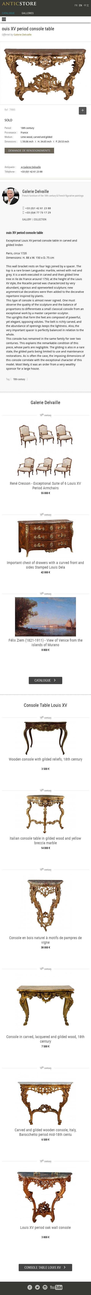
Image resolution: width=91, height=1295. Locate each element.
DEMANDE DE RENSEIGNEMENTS (29, 150)
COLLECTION (40, 219)
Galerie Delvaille (35, 191)
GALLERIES (28, 13)
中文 (86, 5)
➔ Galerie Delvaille (31, 167)
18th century (19, 379)
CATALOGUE (8, 13)
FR (76, 5)
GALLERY (26, 219)
